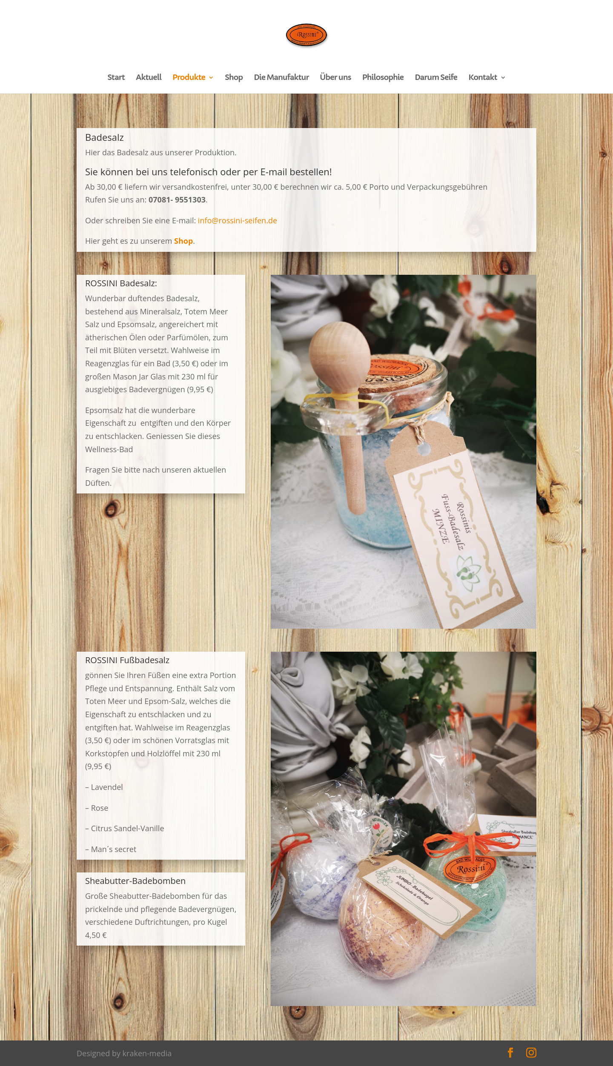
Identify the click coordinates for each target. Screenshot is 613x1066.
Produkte (188, 78)
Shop (234, 78)
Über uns (335, 78)
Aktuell (148, 78)
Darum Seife (436, 78)
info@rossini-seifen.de (237, 220)
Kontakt (482, 78)
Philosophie (383, 78)
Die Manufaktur (281, 78)
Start (115, 78)
